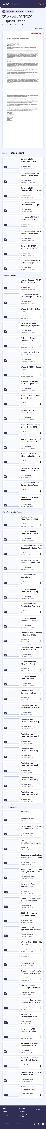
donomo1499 (27, 905)
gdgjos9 (25, 847)
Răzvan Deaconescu (29, 992)
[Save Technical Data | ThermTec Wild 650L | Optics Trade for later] (40, 728)
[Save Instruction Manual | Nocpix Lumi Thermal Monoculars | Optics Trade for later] (40, 626)
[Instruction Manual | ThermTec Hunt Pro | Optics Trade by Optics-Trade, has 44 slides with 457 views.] (23, 593)
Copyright (6, 1115)
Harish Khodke (27, 978)
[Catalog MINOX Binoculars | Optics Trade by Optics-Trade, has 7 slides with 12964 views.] (23, 192)
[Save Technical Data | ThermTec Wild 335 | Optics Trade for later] (40, 786)
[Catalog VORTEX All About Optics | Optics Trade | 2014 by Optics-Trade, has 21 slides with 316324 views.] (23, 458)
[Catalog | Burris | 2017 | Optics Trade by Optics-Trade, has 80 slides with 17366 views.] (23, 357)
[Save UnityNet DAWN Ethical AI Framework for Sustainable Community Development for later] (40, 1080)
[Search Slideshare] (28, 4)
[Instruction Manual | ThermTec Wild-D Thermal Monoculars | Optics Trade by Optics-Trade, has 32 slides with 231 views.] (23, 680)
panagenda (26, 949)
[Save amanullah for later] (40, 965)
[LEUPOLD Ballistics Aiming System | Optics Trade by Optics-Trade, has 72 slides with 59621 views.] (23, 328)
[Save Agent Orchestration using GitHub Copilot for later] (40, 1066)
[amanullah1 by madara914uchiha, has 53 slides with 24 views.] (23, 816)
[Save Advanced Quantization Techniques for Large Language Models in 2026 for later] (40, 1051)
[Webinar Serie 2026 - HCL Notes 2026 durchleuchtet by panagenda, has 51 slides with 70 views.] (23, 946)
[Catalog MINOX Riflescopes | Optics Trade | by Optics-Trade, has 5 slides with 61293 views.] (23, 163)
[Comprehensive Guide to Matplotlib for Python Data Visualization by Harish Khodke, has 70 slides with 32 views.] (23, 975)
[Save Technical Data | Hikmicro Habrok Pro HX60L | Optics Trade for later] (40, 641)
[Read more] (39, 28)
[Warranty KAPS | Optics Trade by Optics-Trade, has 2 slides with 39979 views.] (23, 313)
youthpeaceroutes (28, 1079)
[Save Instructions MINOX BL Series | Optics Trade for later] (40, 491)
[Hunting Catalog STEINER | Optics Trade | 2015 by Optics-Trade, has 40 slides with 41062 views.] (23, 284)
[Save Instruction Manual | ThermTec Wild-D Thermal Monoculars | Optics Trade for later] (40, 684)
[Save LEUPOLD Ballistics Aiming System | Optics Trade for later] (40, 332)
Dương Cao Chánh (28, 876)
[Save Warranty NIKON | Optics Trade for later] (40, 375)
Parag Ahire (26, 891)
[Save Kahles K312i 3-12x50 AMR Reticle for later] (40, 505)
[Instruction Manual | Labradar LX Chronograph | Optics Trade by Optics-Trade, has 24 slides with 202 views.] (23, 579)
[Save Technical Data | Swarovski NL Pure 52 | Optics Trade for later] (40, 699)
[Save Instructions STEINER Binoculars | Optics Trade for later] (40, 303)
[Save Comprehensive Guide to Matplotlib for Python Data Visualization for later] (40, 979)
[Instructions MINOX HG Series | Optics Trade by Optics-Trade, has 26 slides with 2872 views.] (23, 221)
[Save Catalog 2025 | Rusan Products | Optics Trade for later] (40, 568)
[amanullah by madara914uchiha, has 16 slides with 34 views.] (23, 961)
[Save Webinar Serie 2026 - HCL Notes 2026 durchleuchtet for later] (40, 950)
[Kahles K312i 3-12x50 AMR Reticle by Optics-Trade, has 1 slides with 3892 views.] (23, 501)
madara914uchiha (28, 818)
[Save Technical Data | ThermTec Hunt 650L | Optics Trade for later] (40, 525)
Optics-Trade (19, 11)
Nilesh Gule (26, 1065)
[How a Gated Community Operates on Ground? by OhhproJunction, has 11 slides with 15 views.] (23, 830)
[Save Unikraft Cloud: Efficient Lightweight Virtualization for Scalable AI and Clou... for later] (40, 994)
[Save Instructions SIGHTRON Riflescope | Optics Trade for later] (40, 269)
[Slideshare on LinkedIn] (43, 1124)
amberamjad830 (28, 934)
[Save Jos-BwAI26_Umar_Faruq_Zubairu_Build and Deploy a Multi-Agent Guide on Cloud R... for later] (40, 849)
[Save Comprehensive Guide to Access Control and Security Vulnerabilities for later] (40, 907)
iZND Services (27, 920)
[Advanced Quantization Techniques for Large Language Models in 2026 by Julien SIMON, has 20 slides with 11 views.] (23, 1047)
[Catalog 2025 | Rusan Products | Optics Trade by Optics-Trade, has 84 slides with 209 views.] (23, 564)
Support (22, 1108)
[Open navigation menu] (3, 4)
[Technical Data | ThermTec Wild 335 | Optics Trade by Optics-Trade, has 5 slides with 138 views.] (23, 782)
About (4, 1108)
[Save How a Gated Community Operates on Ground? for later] (40, 834)
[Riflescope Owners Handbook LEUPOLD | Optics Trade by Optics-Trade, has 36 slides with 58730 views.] (23, 342)
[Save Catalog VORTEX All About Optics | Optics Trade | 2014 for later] (40, 462)
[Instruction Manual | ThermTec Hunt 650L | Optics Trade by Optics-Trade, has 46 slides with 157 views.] (23, 535)
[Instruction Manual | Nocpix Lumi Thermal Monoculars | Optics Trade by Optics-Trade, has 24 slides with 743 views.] (23, 622)
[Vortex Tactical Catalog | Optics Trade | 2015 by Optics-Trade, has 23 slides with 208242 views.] (23, 429)
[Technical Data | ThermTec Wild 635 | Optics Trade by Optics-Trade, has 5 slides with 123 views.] (23, 767)
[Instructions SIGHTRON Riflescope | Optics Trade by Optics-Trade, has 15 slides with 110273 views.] (23, 265)
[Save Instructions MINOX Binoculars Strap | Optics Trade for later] (40, 211)
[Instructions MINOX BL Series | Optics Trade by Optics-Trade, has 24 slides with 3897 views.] (23, 487)
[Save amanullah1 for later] (40, 820)
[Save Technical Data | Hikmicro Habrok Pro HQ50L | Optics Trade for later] (40, 655)
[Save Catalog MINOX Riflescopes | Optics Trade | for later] (40, 167)
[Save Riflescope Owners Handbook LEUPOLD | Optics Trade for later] (40, 346)
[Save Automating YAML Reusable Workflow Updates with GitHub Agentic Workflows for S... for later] (40, 1037)
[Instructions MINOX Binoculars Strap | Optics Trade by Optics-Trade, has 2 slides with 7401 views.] (23, 207)
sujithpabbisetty (28, 1007)
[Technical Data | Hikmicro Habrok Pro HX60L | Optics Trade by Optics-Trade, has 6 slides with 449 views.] (23, 637)
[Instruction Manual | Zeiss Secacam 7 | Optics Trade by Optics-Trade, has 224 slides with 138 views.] (23, 550)
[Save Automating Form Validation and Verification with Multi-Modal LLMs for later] (40, 892)
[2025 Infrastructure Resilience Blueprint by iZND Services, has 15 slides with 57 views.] (23, 917)
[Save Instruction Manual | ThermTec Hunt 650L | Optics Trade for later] (40, 539)
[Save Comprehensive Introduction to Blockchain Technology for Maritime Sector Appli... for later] (40, 1095)
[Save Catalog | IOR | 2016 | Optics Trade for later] (40, 418)
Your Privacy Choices (25, 1116)
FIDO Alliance (27, 1021)
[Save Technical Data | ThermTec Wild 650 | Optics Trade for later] (40, 757)
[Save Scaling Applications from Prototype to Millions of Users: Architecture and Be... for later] (40, 878)
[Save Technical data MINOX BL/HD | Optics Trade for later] (40, 476)
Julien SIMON (27, 1050)
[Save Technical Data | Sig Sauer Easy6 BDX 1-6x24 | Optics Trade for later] (40, 713)
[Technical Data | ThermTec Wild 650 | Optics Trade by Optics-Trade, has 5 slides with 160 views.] (23, 753)
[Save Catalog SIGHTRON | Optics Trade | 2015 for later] (40, 254)
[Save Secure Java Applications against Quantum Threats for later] (40, 863)
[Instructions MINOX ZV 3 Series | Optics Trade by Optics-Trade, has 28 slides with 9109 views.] (23, 236)
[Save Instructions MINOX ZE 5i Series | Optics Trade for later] (40, 182)
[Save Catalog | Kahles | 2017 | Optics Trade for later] (40, 404)
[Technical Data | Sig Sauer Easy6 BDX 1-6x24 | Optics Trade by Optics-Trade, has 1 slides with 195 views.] (23, 709)
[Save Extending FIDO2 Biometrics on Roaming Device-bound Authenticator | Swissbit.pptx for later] (40, 1023)
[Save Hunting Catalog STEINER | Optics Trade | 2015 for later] (40, 288)
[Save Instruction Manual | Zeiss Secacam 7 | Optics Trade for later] (40, 554)
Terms (4, 1111)
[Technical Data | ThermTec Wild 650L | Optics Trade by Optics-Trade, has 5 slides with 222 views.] (23, 724)
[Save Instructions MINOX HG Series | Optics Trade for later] (40, 225)
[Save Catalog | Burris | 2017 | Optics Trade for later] (40, 361)
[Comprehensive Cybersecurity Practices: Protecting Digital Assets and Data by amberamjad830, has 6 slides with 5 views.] (23, 932)
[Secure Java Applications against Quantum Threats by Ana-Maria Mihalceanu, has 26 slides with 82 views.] (23, 859)
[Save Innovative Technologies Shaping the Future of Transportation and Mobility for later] (40, 1008)
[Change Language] (40, 1110)
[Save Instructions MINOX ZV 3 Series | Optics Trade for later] (40, 240)
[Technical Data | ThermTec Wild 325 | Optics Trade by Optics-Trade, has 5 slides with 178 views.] (23, 796)
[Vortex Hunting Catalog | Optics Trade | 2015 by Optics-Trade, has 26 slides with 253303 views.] (23, 443)
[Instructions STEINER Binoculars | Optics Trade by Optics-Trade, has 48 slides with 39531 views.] (23, 299)
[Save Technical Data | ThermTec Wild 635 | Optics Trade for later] (40, 771)
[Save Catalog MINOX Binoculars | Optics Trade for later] (40, 196)
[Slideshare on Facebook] (39, 1124)
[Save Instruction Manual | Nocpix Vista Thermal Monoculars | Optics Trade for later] (40, 612)
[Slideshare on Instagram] (34, 1124)
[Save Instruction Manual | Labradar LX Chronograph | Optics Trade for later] (40, 583)
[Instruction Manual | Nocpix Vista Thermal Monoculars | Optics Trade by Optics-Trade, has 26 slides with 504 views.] (23, 608)
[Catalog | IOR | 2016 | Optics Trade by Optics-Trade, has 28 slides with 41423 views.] (23, 414)
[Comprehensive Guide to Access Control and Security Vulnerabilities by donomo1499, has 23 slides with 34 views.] (23, 903)
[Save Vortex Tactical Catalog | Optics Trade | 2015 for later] (40, 433)
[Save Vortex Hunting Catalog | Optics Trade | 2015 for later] (40, 447)
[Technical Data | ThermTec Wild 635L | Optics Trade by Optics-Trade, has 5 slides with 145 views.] (23, 738)
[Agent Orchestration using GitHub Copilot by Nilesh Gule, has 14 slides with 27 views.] (23, 1062)
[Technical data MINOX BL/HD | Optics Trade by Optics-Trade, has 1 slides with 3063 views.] (23, 472)
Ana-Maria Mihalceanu (29, 862)
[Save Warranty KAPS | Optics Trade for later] (40, 317)
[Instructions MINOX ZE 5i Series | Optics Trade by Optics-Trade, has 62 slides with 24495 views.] (23, 178)
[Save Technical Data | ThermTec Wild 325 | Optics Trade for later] (40, 800)
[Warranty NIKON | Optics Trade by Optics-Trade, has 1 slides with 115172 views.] (23, 371)
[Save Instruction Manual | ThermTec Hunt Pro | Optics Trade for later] (40, 597)
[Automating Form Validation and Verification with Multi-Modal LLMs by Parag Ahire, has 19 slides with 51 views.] (23, 888)
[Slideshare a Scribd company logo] (7, 4)
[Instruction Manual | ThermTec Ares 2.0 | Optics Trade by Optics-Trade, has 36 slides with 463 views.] (23, 666)
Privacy (21, 1111)
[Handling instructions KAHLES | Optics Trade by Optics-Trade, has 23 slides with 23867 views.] (23, 386)
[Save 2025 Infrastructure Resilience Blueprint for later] (40, 921)
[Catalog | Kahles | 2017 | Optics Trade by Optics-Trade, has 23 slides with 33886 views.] (23, 400)
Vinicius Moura (27, 1036)
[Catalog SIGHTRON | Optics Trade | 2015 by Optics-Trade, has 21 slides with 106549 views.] (23, 250)
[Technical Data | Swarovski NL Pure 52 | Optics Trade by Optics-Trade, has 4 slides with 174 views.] (23, 695)
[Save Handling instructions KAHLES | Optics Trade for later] (40, 389)
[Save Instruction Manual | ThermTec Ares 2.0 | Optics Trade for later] (40, 670)
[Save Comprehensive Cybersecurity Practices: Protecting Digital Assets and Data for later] (40, 936)
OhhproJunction (28, 833)
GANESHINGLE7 (28, 1094)
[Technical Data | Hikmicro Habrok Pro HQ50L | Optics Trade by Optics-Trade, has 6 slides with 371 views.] (23, 651)
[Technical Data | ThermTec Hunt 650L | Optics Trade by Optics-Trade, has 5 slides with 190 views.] (23, 521)
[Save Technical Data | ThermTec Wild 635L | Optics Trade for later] (40, 742)
